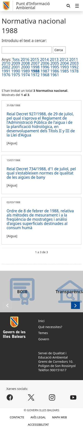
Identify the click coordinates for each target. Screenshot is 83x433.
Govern (43, 339)
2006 (45, 63)
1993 (64, 67)
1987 (45, 71)
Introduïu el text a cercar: (24, 40)
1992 (74, 67)
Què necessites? (50, 327)
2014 (44, 59)
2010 (6, 63)
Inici (41, 321)
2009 (15, 63)
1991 (6, 71)
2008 (25, 63)
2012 (64, 59)
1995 (54, 67)
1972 (35, 74)
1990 (15, 71)
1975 (15, 74)
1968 (45, 74)
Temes (43, 333)
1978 (74, 71)
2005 (54, 63)
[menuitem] (77, 5)
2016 (25, 59)
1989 (25, 71)
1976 (6, 74)
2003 (74, 63)
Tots (15, 59)
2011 (73, 59)
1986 (54, 71)
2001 (15, 67)
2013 (54, 59)
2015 (34, 59)
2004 (64, 63)
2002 (6, 67)
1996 (45, 67)
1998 (35, 67)
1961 (54, 74)
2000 (25, 67)
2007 (35, 63)
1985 (64, 71)
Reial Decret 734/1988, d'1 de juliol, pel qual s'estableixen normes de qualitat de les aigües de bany (41, 173)
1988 (35, 71)
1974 (25, 74)
